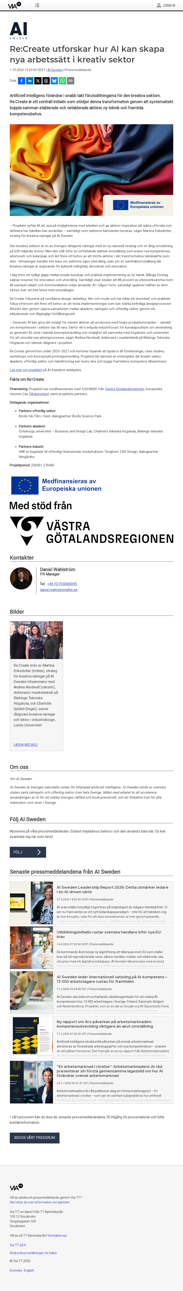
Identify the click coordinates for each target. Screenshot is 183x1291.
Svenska (16, 1270)
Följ (27, 852)
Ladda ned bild (25, 745)
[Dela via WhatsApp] (62, 81)
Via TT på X (18, 1245)
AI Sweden (55, 70)
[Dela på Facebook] (21, 81)
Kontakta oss (57, 1235)
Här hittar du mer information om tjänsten (40, 1202)
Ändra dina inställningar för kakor (33, 1253)
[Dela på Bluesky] (54, 81)
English (29, 1270)
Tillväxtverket (38, 394)
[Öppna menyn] (38, 5)
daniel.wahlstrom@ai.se (58, 590)
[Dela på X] (38, 81)
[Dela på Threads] (46, 81)
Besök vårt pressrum (34, 1138)
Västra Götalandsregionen (124, 389)
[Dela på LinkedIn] (29, 81)
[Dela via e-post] (70, 81)
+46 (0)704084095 (62, 584)
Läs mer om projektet (26, 370)
